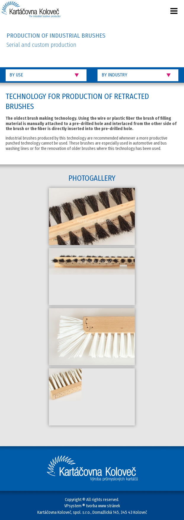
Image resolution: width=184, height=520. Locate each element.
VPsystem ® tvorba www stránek (92, 505)
